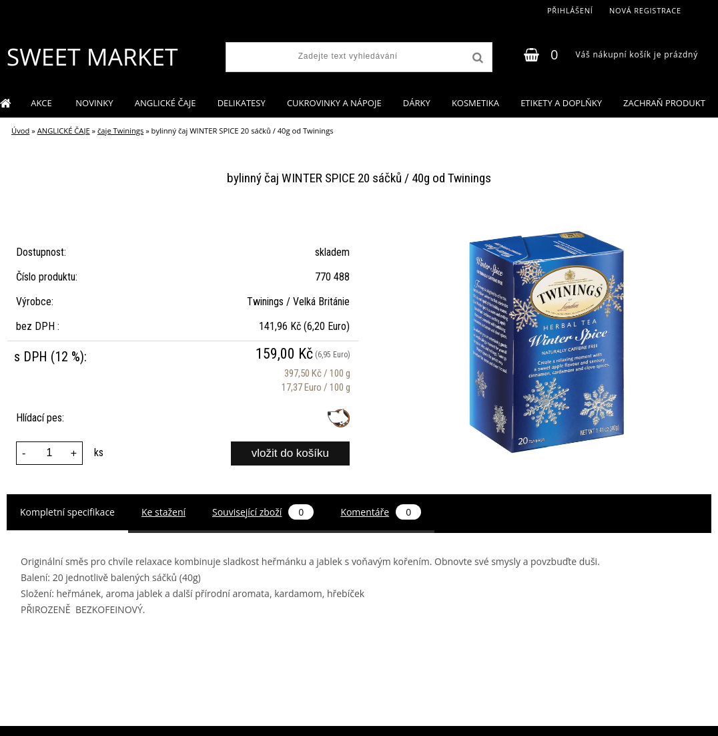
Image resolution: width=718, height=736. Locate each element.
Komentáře (380, 512)
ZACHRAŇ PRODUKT (664, 103)
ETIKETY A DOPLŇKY (561, 103)
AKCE (42, 103)
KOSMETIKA (475, 103)
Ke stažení (163, 512)
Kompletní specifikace (67, 512)
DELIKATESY (242, 103)
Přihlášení (570, 10)
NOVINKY (94, 103)
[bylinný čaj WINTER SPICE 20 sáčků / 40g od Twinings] (547, 220)
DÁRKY (416, 103)
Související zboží (263, 512)
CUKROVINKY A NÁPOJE (334, 103)
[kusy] (49, 453)
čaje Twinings (120, 131)
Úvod (20, 131)
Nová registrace (645, 10)
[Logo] (92, 56)
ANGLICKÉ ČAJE (165, 103)
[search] (476, 58)
